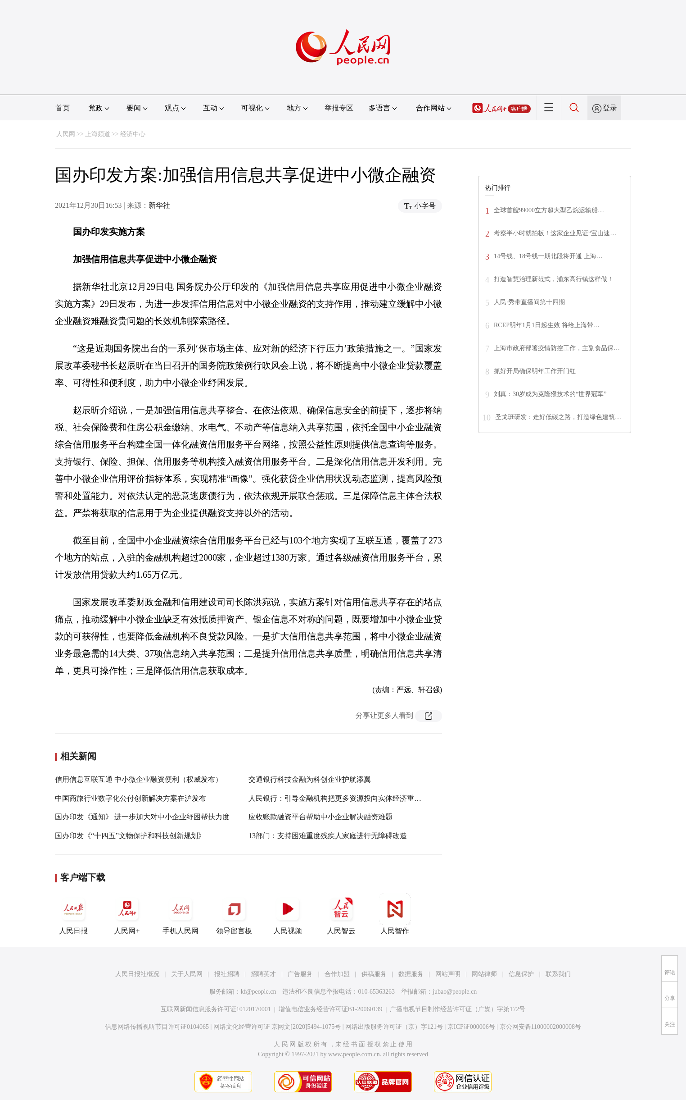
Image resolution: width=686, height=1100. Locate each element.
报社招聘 (226, 974)
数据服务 (411, 974)
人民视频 (287, 914)
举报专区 (339, 108)
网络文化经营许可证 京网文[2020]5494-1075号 (277, 1026)
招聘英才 (263, 974)
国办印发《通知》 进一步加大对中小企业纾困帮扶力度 (142, 817)
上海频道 (97, 134)
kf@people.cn (258, 991)
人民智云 (341, 914)
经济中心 (132, 134)
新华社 (159, 205)
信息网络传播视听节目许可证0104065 (157, 1026)
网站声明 (447, 974)
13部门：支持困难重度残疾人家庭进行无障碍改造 (327, 836)
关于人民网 (187, 974)
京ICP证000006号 (471, 1026)
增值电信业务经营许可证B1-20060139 (331, 1009)
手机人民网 (180, 914)
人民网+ (127, 914)
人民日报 (73, 914)
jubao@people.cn (455, 991)
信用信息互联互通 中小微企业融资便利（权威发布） (138, 779)
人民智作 (395, 914)
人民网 (65, 134)
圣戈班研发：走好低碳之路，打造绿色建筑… (558, 417)
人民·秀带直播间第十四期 (529, 302)
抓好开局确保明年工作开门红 (535, 371)
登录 (610, 108)
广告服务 (300, 974)
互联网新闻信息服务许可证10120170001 (216, 1009)
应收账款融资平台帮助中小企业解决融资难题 (320, 817)
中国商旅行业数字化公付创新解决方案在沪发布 (130, 798)
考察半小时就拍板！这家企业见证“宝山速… (555, 233)
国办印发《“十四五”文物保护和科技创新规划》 (130, 836)
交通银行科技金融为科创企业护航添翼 (309, 779)
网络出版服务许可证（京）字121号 (394, 1026)
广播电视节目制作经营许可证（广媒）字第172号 (457, 1009)
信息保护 (521, 974)
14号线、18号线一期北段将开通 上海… (548, 256)
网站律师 (484, 974)
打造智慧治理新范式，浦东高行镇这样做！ (554, 279)
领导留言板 (234, 914)
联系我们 (558, 974)
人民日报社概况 (137, 974)
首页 (62, 108)
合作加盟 (337, 974)
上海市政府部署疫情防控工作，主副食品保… (557, 348)
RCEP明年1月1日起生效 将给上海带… (547, 325)
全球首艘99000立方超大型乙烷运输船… (549, 210)
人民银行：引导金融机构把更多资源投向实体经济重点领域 (342, 798)
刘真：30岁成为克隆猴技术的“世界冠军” (550, 394)
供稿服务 (374, 974)
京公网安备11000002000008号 (540, 1026)
